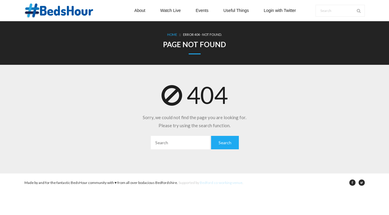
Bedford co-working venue (221, 182)
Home (172, 34)
